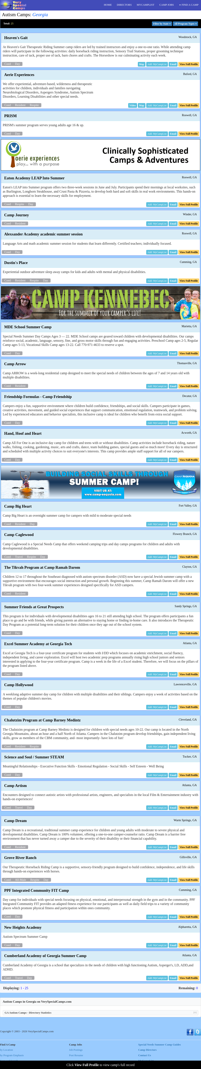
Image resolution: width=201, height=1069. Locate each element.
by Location (6, 1049)
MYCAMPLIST (145, 4)
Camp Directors (147, 1049)
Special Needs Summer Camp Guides (159, 1044)
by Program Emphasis (12, 1055)
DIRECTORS (124, 4)
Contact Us (144, 1055)
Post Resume (76, 1055)
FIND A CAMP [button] (188, 4)
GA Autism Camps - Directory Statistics (100, 1012)
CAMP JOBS (166, 4)
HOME (108, 4)
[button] (141, 64)
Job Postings (75, 1049)
